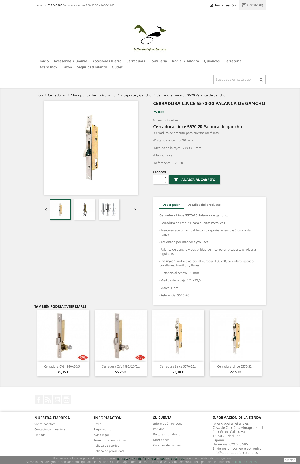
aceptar (290, 460)
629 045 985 (55, 5)
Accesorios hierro (106, 61)
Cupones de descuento (169, 445)
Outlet (117, 67)
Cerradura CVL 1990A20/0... (121, 366)
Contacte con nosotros (49, 429)
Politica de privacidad (109, 451)
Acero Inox (48, 67)
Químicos (212, 61)
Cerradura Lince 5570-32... (235, 366)
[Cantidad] (158, 179)
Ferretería (233, 61)
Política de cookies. (244, 462)
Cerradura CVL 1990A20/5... (63, 366)
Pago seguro (102, 429)
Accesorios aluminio (70, 61)
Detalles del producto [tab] (204, 205)
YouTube (57, 399)
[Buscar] (239, 79)
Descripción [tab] (171, 205)
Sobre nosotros (44, 424)
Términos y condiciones (110, 440)
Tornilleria (158, 61)
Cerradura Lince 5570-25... (178, 366)
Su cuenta (162, 417)
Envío (97, 424)
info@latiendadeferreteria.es (235, 452)
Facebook (39, 399)
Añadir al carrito (194, 180)
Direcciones (161, 440)
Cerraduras (135, 61)
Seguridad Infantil (92, 67)
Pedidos (158, 429)
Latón (67, 67)
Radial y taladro (185, 61)
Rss (48, 399)
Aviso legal (101, 435)
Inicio (44, 61)
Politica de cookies (106, 446)
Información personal (168, 423)
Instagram (66, 399)
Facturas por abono (166, 434)
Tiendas (39, 435)
